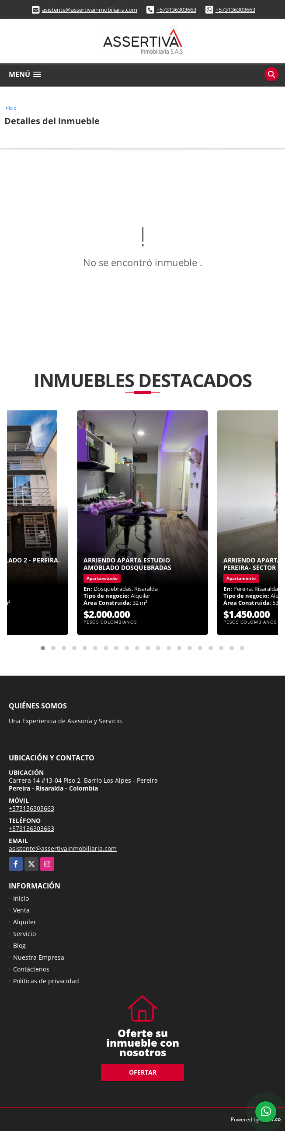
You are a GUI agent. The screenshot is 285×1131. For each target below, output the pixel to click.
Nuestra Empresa (38, 957)
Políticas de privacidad (46, 981)
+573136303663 (176, 10)
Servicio (24, 934)
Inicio (10, 107)
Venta (21, 910)
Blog (19, 945)
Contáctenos (31, 969)
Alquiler (24, 922)
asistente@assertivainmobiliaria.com (89, 10)
